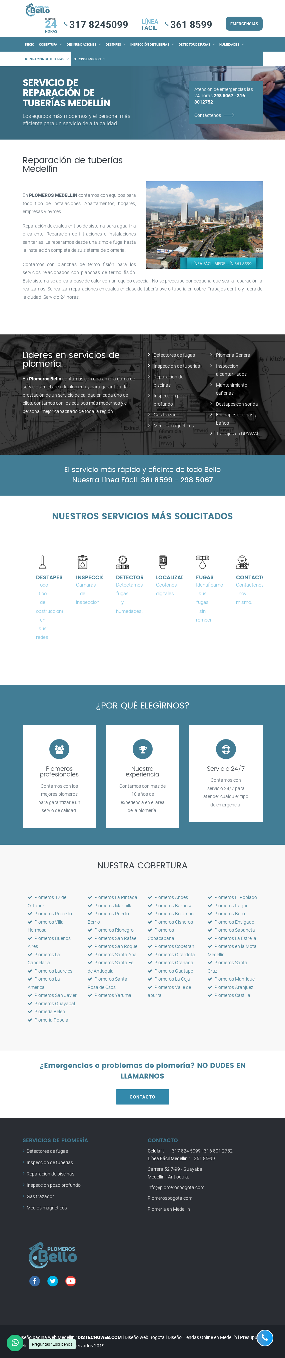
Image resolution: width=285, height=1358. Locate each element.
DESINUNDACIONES (81, 44)
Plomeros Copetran (171, 946)
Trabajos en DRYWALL (239, 433)
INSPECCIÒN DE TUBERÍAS (149, 44)
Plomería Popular (49, 1020)
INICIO (29, 44)
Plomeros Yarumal (110, 995)
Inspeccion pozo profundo (54, 1185)
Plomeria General (233, 355)
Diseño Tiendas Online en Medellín (202, 1337)
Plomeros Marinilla (110, 905)
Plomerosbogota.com (170, 1198)
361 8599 (191, 24)
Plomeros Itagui (227, 905)
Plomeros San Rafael (112, 938)
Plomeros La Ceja (169, 979)
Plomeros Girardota (171, 954)
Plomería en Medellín (169, 1209)
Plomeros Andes (168, 897)
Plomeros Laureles (50, 971)
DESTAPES (113, 44)
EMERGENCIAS (244, 23)
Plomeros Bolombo (171, 913)
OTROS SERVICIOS (87, 59)
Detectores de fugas (174, 355)
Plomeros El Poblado (232, 897)
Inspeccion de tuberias (177, 366)
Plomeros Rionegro (111, 930)
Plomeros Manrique (231, 979)
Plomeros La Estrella (232, 938)
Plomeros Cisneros (170, 922)
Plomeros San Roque (112, 946)
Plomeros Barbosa (170, 905)
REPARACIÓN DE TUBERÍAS (44, 59)
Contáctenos (207, 115)
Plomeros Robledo (50, 913)
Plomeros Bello (226, 913)
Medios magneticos (174, 425)
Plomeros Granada (170, 962)
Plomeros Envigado (231, 922)
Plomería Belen (46, 1011)
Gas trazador (167, 414)
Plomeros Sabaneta (231, 930)
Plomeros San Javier (52, 995)
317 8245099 (98, 24)
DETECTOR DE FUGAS (194, 44)
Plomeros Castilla (229, 995)
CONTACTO (142, 1097)
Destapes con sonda (237, 404)
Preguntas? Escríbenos (52, 1344)
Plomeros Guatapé (170, 971)
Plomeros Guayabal (51, 1003)
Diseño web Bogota (145, 1337)
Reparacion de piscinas (50, 1173)
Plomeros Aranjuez (230, 987)
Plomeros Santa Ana (112, 954)
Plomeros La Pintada (112, 897)
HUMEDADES (229, 44)
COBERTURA (48, 44)
